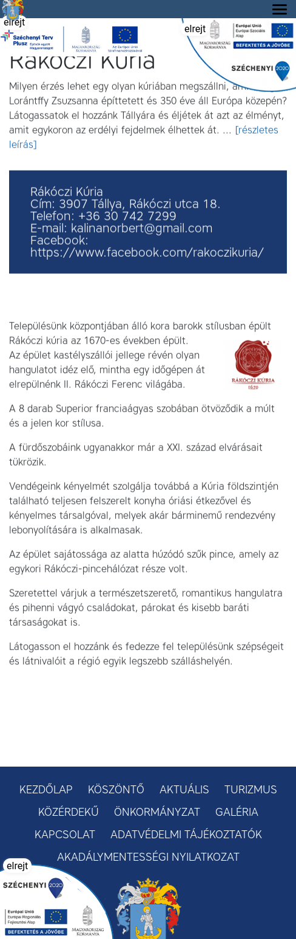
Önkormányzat (157, 812)
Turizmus (250, 789)
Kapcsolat (65, 834)
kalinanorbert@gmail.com (141, 229)
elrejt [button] (14, 22)
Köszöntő (116, 789)
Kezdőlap (46, 789)
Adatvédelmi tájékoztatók (186, 834)
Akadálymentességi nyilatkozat (148, 857)
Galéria (236, 812)
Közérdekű (68, 812)
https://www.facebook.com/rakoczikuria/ (147, 253)
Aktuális (184, 789)
